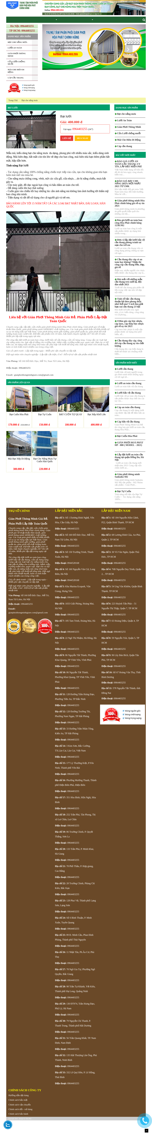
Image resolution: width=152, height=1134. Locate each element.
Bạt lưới (13, 121)
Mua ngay (82, 152)
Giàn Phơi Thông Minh (43, 26)
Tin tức (94, 26)
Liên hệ (104, 26)
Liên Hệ (66, 152)
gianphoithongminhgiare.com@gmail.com (33, 388)
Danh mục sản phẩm (127, 121)
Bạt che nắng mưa (65, 26)
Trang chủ (12, 26)
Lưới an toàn (82, 26)
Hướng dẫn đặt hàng (18, 1109)
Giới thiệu (25, 26)
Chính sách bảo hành (18, 1127)
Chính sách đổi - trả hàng (20, 1123)
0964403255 (25, 381)
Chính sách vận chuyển (19, 1118)
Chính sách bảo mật (17, 1113)
